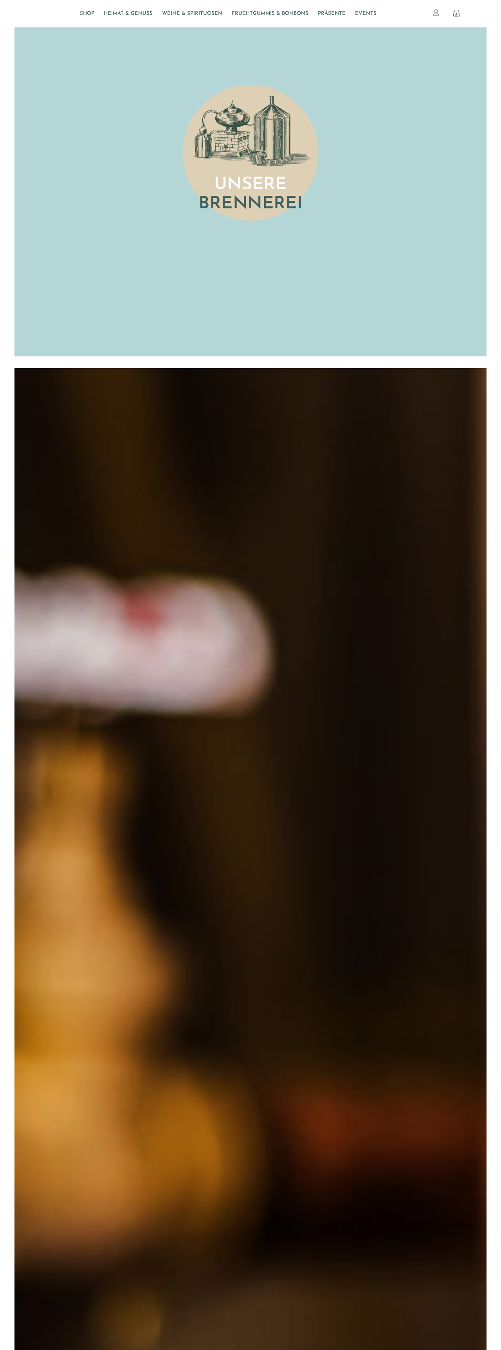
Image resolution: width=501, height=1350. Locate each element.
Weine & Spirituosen (192, 13)
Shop (87, 13)
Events (366, 13)
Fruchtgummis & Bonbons (270, 13)
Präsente (332, 13)
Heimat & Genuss (128, 13)
